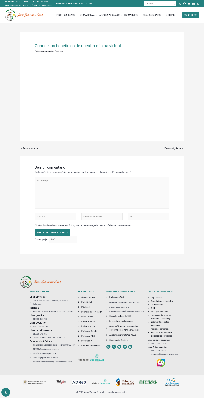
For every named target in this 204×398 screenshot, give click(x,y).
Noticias (59, 51)
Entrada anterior (29, 148)
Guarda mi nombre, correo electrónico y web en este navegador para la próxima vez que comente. (84, 225)
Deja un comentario (44, 51)
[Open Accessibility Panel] (5, 392)
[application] (76, 15)
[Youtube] (189, 3)
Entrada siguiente (174, 148)
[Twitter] (180, 3)
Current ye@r (41, 239)
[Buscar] (174, 3)
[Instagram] (193, 3)
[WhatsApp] (198, 3)
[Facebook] (184, 3)
